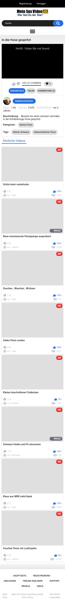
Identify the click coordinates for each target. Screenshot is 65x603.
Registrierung (25, 3)
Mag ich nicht (18, 84)
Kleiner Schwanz (21, 132)
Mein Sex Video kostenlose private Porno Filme (27, 596)
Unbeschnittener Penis (45, 132)
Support (55, 581)
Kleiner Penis (26, 125)
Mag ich (14, 84)
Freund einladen (32, 581)
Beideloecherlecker (24, 101)
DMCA (40, 586)
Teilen (31, 91)
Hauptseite (19, 575)
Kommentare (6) (46, 91)
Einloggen (41, 3)
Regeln (26, 586)
